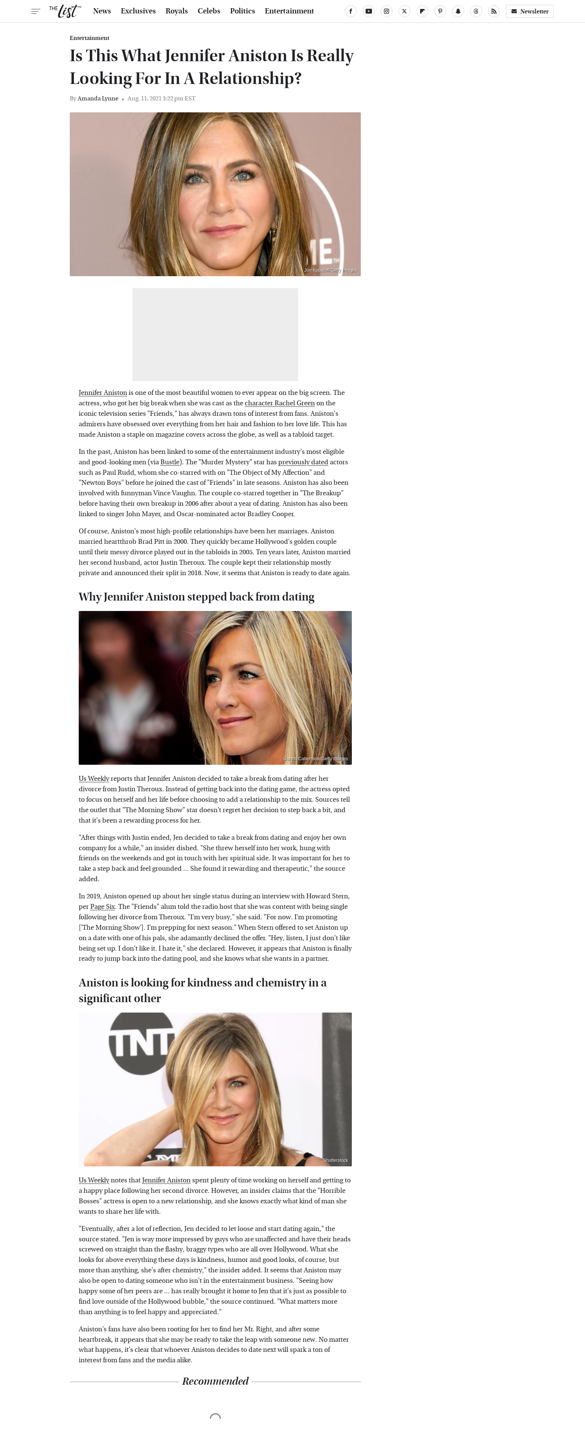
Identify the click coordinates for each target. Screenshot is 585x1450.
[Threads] (476, 11)
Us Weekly (94, 779)
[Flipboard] (422, 11)
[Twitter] (404, 11)
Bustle (169, 462)
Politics (242, 11)
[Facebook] (351, 11)
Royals (177, 11)
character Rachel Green (280, 403)
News (102, 11)
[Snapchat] (458, 11)
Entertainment (289, 11)
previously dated (303, 462)
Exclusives (138, 11)
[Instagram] (386, 11)
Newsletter (530, 11)
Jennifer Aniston (103, 393)
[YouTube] (369, 11)
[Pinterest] (440, 11)
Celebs (209, 11)
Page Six (102, 907)
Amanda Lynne (98, 98)
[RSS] (494, 11)
